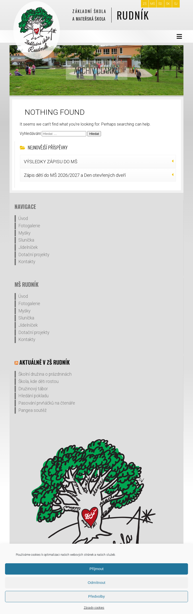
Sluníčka (26, 240)
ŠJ (175, 4)
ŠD (160, 4)
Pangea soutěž (32, 410)
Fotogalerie (29, 225)
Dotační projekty (33, 254)
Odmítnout (96, 582)
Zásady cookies (94, 607)
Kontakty (26, 261)
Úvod (23, 218)
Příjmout (96, 569)
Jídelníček (28, 247)
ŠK (168, 4)
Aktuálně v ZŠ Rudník (44, 362)
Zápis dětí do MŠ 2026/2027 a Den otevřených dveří (75, 175)
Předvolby (96, 596)
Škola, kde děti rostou (38, 381)
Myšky (24, 233)
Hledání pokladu (33, 395)
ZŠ (145, 4)
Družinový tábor (33, 388)
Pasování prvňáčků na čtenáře (46, 403)
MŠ (152, 4)
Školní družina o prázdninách (45, 374)
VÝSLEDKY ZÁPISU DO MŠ (50, 161)
